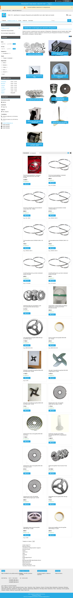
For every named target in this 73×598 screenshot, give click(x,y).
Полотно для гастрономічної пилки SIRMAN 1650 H (57, 208)
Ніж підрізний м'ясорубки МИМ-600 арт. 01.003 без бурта (33, 338)
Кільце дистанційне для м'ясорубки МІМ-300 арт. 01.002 (57, 528)
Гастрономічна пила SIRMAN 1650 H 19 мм (33, 241)
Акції (49, 3)
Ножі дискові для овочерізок (34, 99)
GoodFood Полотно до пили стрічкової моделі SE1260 (58, 273)
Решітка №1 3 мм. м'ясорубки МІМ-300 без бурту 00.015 (32, 466)
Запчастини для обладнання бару (34, 76)
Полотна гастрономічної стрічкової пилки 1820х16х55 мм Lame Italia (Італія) (32, 176)
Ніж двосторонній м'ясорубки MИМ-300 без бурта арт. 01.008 (33, 403)
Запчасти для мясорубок (34, 54)
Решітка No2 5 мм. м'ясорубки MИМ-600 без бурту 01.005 (56, 403)
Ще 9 (3, 74)
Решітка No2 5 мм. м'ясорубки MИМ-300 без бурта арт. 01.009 (31, 497)
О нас (19, 20)
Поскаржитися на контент (33, 596)
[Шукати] (69, 20)
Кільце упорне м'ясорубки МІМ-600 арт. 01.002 (57, 338)
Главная (4, 20)
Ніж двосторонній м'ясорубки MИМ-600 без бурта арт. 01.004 (33, 371)
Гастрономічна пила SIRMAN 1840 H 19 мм (58, 241)
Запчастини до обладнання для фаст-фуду (34, 144)
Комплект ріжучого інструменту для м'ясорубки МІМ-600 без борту (32, 306)
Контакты (30, 20)
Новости (25, 20)
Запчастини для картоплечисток (60, 99)
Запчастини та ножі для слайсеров (60, 76)
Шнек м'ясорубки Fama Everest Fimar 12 (58, 466)
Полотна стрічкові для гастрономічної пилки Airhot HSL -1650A (32, 208)
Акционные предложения (7, 30)
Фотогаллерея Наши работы (8, 33)
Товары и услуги (11, 20)
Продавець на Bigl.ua (36, 595)
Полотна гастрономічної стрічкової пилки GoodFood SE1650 (57, 176)
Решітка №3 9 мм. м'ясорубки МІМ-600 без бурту (32, 434)
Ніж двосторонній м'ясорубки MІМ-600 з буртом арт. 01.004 (58, 371)
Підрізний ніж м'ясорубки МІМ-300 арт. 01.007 (58, 497)
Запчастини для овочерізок (60, 122)
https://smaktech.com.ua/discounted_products (11, 573)
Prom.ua (43, 594)
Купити (27, 184)
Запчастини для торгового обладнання (35, 122)
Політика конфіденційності (44, 596)
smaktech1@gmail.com (7, 123)
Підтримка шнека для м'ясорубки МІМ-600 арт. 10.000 (31, 528)
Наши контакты (58, 573)
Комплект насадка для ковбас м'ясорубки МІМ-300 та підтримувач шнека (57, 435)
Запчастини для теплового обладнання (60, 53)
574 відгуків (59, 0)
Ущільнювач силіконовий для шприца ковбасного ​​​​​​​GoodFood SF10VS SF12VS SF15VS (58, 307)
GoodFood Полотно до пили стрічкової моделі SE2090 (33, 273)
